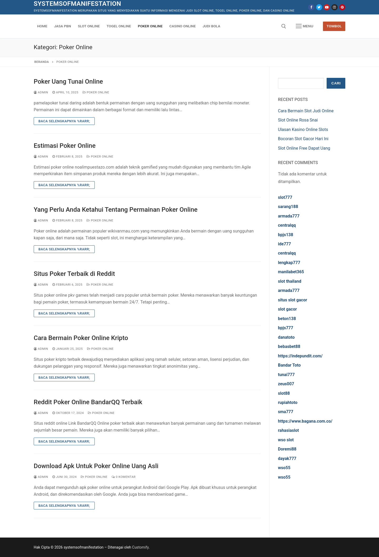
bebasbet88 (289, 346)
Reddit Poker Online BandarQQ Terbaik (88, 402)
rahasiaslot (288, 430)
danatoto (286, 337)
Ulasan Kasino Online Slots (303, 129)
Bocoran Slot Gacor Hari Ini (303, 138)
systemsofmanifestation (77, 3)
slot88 (284, 393)
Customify (140, 547)
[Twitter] (319, 7)
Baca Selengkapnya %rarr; (64, 121)
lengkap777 (289, 262)
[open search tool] (283, 26)
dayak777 (287, 458)
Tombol (334, 26)
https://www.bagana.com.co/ (305, 421)
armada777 (289, 216)
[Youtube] (327, 7)
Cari (336, 83)
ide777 (284, 243)
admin (41, 92)
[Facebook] (311, 7)
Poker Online (96, 92)
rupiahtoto (287, 402)
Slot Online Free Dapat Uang (304, 148)
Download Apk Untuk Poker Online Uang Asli (96, 466)
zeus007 (286, 383)
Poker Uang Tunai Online (68, 81)
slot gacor (287, 309)
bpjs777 (285, 327)
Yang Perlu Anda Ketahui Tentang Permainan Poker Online (115, 209)
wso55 (284, 467)
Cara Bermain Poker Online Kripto (81, 338)
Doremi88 (287, 449)
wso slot (286, 439)
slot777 (285, 197)
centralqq (287, 225)
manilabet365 (291, 271)
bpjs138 (285, 234)
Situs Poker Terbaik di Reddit (74, 273)
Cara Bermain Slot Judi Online (305, 110)
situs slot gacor (292, 299)
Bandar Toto (289, 365)
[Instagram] (334, 7)
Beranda (41, 62)
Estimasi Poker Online (65, 145)
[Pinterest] (342, 7)
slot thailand (289, 281)
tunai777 (286, 374)
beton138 (287, 318)
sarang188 (288, 206)
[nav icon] (304, 26)
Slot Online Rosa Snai (298, 120)
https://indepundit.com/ (300, 355)
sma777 (285, 411)
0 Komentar (124, 477)
